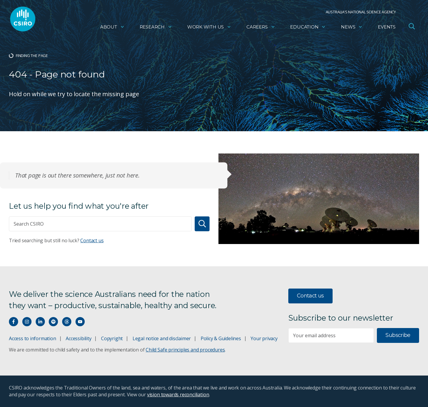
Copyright (112, 338)
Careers (260, 28)
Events (387, 28)
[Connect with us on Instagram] (27, 321)
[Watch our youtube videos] (80, 321)
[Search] (202, 223)
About (112, 28)
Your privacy (264, 338)
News (352, 28)
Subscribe (397, 335)
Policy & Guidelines (221, 338)
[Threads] (66, 321)
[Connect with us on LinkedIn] (40, 321)
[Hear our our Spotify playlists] (53, 321)
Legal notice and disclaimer (162, 338)
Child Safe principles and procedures (185, 349)
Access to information (32, 338)
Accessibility (78, 338)
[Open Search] (411, 27)
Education (308, 28)
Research (156, 28)
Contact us (91, 240)
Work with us (209, 28)
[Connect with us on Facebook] (13, 321)
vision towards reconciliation (178, 394)
